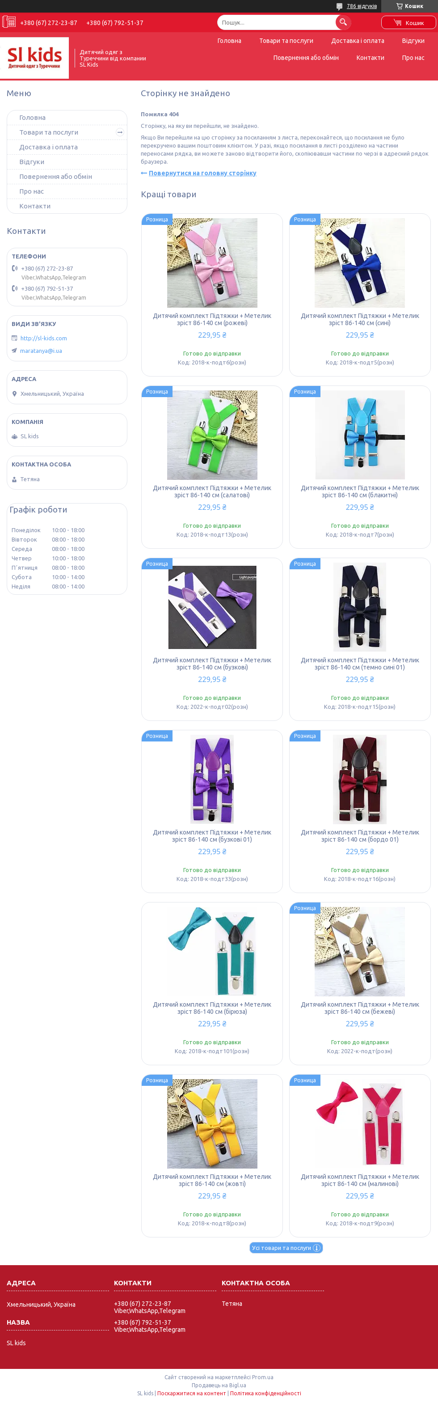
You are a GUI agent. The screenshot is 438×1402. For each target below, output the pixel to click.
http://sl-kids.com (44, 338)
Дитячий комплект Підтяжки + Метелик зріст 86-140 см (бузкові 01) (212, 836)
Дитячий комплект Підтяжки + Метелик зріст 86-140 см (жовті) (212, 1180)
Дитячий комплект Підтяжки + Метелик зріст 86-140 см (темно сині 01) (360, 664)
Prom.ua (263, 1377)
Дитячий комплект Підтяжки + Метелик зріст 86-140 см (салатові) (212, 491)
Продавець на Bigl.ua (219, 1385)
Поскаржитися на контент (191, 1393)
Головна (229, 40)
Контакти (370, 57)
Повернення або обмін (306, 57)
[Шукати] (343, 22)
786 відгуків (362, 6)
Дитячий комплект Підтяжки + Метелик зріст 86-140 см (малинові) (360, 1180)
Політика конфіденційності (265, 1393)
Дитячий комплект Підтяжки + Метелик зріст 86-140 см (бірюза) (212, 1008)
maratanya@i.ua (41, 350)
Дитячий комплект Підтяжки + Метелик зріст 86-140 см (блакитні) (360, 491)
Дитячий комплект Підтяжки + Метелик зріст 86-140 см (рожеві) (212, 319)
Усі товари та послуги (281, 1248)
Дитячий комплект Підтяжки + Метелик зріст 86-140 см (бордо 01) (360, 836)
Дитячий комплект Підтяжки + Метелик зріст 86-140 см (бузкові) (212, 664)
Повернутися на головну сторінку (203, 173)
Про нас (413, 57)
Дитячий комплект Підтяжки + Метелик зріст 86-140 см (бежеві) (360, 1008)
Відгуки (413, 40)
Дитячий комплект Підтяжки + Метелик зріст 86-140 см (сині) (360, 319)
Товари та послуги (286, 40)
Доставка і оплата (357, 40)
